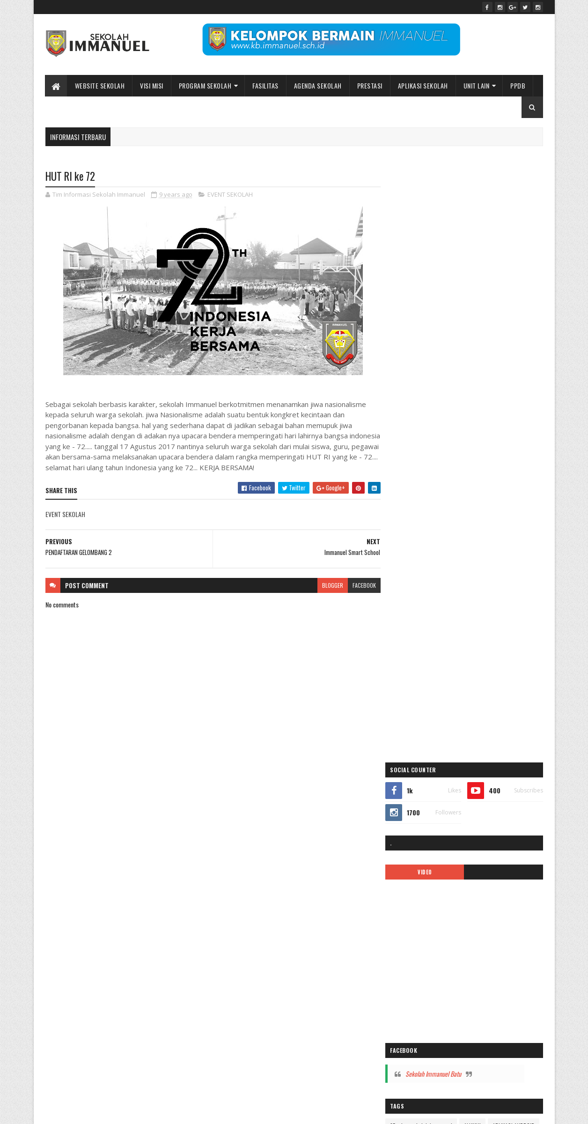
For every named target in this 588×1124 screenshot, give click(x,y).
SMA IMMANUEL (415, 793)
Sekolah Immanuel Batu (442, 478)
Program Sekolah (205, 85)
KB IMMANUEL (496, 645)
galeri (405, 596)
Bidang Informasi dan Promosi (189, 1111)
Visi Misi (151, 85)
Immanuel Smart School (484, 612)
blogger (328, 585)
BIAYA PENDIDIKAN (419, 563)
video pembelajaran (487, 809)
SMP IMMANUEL (461, 793)
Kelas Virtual (443, 662)
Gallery (431, 596)
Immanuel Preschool (421, 612)
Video (447, 809)
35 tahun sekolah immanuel (429, 530)
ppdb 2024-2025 (418, 743)
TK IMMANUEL (413, 809)
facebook (360, 585)
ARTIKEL (461, 547)
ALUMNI (480, 530)
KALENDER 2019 (452, 629)
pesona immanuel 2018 (424, 727)
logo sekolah (483, 662)
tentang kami (505, 793)
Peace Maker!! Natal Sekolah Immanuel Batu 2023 (455, 941)
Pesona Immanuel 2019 (489, 727)
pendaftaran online (419, 694)
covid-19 (496, 563)
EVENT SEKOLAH (230, 195)
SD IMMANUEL (413, 776)
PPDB (517, 85)
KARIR (463, 645)
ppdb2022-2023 (417, 760)
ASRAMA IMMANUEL (503, 547)
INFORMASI (410, 629)
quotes (486, 760)
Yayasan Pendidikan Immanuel (432, 825)
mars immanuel (416, 678)
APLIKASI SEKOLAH (423, 85)
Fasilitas (265, 85)
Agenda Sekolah (318, 85)
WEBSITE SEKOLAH (100, 85)
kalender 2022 (499, 629)
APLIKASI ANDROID (419, 547)
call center (463, 563)
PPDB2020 (463, 743)
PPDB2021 (500, 743)
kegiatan (408, 662)
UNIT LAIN (476, 85)
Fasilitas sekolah (503, 580)
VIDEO (431, 277)
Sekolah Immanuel (94, 1111)
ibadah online (466, 596)
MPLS (451, 678)
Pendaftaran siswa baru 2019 (431, 711)
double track (412, 580)
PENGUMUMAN (492, 711)
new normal (483, 678)
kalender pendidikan (421, 645)
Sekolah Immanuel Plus (467, 776)
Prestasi (369, 85)
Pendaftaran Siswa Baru (480, 694)
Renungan (517, 760)
